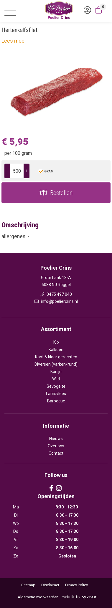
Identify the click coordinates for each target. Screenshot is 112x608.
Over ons (56, 446)
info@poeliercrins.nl (56, 301)
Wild (56, 379)
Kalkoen (56, 349)
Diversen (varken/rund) (56, 364)
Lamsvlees (56, 393)
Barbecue (56, 401)
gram (49, 171)
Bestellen (61, 192)
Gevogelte (56, 386)
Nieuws (56, 438)
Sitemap (28, 585)
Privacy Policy (76, 585)
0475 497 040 (56, 294)
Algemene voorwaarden (38, 597)
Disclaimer (50, 585)
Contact (56, 453)
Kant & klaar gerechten (56, 357)
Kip (56, 342)
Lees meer (13, 41)
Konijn (56, 371)
